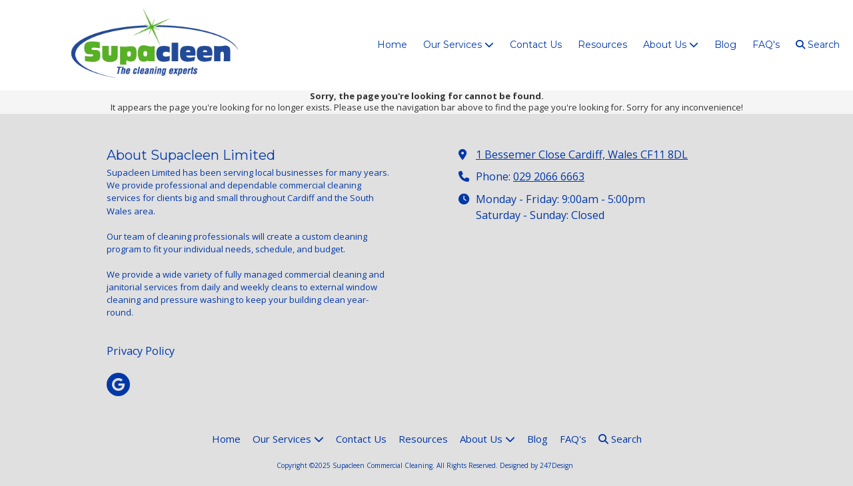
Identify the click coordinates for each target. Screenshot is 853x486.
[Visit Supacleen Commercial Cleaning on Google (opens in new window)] (118, 384)
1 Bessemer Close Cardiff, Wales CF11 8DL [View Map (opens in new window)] (582, 154)
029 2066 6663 (548, 176)
